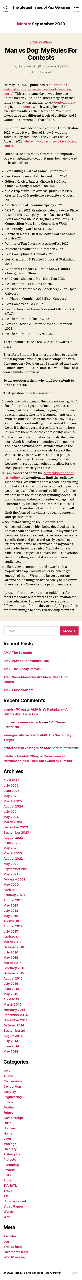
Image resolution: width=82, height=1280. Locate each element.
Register (9, 1236)
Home (7, 1133)
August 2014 (13, 1036)
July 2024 (11, 811)
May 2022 (10, 864)
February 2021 (14, 879)
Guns (7, 1123)
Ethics (8, 1102)
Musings (9, 1144)
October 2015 (13, 973)
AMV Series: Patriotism (61, 748)
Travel (8, 1191)
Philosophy (11, 1154)
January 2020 (14, 895)
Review (8, 1170)
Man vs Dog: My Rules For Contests (41, 54)
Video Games (13, 1206)
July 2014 (10, 1041)
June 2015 (11, 989)
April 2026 (11, 780)
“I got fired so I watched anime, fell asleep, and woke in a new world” (37, 89)
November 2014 (15, 1020)
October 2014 (13, 1025)
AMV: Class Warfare (18, 690)
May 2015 (10, 994)
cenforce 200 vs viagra (21, 748)
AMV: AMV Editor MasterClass (26, 661)
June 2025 (11, 791)
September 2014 (16, 1030)
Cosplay (9, 1092)
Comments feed (15, 1252)
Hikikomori (22, 107)
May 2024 (11, 817)
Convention (12, 1086)
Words (8, 1211)
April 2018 (11, 921)
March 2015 (12, 1004)
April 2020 (11, 890)
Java (7, 1138)
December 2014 (15, 1015)
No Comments (43, 72)
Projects (9, 1159)
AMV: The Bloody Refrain (22, 669)
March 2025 (12, 801)
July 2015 (10, 983)
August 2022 (13, 858)
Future (8, 1112)
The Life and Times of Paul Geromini (40, 7)
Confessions (12, 1081)
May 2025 (11, 796)
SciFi (7, 1175)
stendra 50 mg (14, 709)
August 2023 (13, 837)
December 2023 (15, 827)
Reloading (11, 1165)
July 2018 (10, 910)
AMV (7, 1071)
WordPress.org (14, 1257)
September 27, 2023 (55, 66)
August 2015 (13, 978)
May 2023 (11, 848)
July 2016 (10, 952)
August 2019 (13, 900)
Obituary (10, 1149)
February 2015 (14, 1010)
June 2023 (11, 843)
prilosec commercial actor (23, 722)
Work (7, 1217)
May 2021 (10, 874)
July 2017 (10, 931)
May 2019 (10, 905)
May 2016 (10, 957)
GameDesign (13, 1118)
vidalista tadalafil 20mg (21, 756)
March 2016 (12, 963)
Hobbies (9, 1128)
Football (9, 1107)
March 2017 (12, 942)
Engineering (12, 1097)
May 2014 (10, 1051)
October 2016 (13, 947)
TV (5, 1196)
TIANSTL (10, 1185)
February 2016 (14, 968)
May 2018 (10, 916)
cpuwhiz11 (29, 66)
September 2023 (16, 832)
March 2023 (12, 853)
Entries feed (12, 1247)
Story (7, 1180)
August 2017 (12, 926)
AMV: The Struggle (17, 652)
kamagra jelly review (19, 735)
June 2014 (11, 1046)
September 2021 (15, 869)
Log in (7, 1241)
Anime (8, 1076)
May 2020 (11, 884)
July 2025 (11, 785)
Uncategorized (41, 41)
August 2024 (13, 806)
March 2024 (12, 822)
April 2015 (11, 999)
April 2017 (11, 937)
